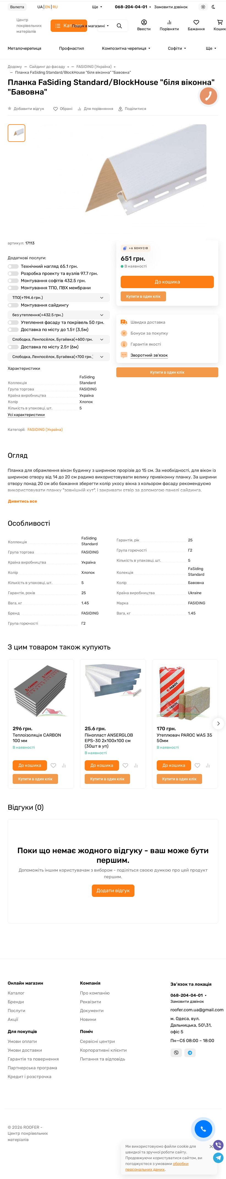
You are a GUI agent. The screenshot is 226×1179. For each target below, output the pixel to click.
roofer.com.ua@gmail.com (194, 1009)
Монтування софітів (53, 280)
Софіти (175, 48)
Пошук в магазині (88, 26)
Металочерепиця (24, 48)
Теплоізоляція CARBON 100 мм (37, 737)
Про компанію (95, 993)
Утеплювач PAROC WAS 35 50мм (184, 737)
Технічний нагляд (49, 266)
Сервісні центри (97, 1041)
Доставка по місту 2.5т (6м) (49, 346)
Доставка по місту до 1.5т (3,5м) (54, 329)
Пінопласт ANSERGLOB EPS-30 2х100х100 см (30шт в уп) (109, 740)
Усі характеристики (26, 414)
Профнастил (71, 48)
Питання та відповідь (102, 1059)
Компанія (90, 983)
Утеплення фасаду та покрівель (62, 322)
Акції (13, 1019)
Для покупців (22, 1031)
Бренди (16, 1001)
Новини (88, 1019)
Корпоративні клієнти (103, 1050)
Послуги (16, 1010)
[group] (119, 182)
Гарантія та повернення (33, 1059)
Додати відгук (113, 891)
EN (47, 7)
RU (55, 7)
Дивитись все (22, 501)
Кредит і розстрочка (29, 1076)
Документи (92, 1010)
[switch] (13, 266)
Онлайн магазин (25, 983)
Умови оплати (22, 1041)
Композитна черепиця (124, 48)
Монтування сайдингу (45, 305)
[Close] (211, 1146)
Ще (95, 7)
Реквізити (90, 1001)
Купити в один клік (143, 296)
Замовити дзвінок (171, 7)
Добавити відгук (29, 108)
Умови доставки (25, 1050)
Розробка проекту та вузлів (59, 273)
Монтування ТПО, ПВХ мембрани (56, 287)
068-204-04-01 (131, 6)
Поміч (86, 1031)
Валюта (17, 7)
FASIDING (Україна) (45, 429)
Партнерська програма (32, 1067)
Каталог (16, 993)
